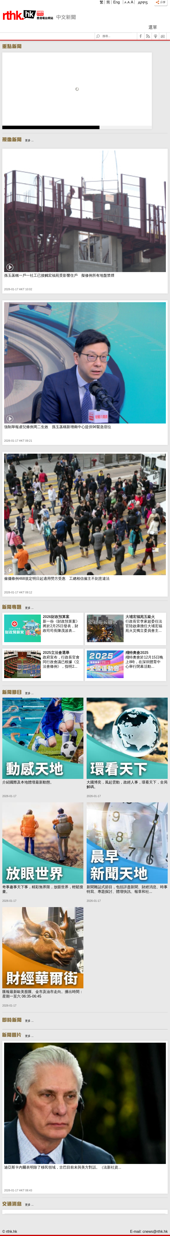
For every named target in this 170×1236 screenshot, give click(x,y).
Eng (116, 2)
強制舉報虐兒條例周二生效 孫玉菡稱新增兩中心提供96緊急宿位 (57, 427)
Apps (143, 3)
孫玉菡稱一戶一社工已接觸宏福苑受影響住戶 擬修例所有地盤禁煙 (59, 275)
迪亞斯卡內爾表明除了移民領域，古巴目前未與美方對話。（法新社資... (62, 1167)
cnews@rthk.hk (155, 1231)
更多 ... (29, 140)
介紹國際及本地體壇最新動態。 (28, 782)
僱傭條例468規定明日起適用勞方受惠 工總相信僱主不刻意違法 (57, 578)
